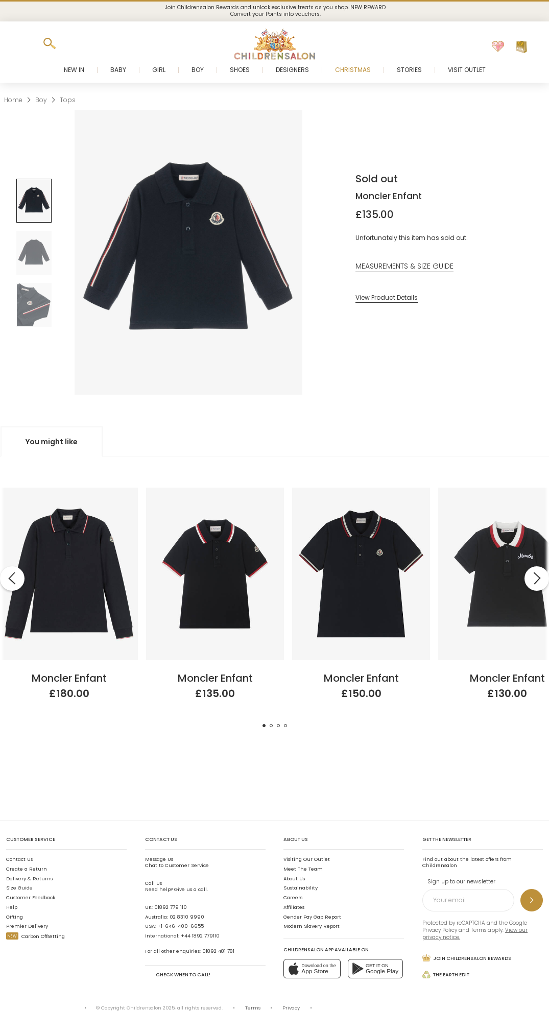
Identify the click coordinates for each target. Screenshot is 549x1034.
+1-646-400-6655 (180, 926)
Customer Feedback (30, 897)
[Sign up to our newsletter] (531, 900)
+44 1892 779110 (200, 935)
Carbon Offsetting (35, 936)
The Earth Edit (445, 975)
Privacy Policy (439, 930)
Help (11, 907)
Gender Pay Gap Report (312, 916)
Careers (292, 897)
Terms (478, 930)
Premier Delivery (27, 926)
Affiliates (293, 907)
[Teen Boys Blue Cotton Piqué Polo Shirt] (361, 491)
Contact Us (19, 859)
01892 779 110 (170, 907)
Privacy (291, 1007)
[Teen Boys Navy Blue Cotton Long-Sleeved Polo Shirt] (69, 491)
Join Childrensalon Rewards (466, 958)
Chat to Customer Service (177, 862)
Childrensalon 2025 (151, 1007)
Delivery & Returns (29, 878)
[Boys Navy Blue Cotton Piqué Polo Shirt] (215, 491)
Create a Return (26, 868)
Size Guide (19, 887)
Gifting (14, 916)
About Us (294, 878)
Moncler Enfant (388, 196)
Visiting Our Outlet (306, 859)
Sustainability (300, 887)
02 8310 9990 (187, 916)
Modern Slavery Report (311, 926)
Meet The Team (303, 868)
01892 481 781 (218, 951)
